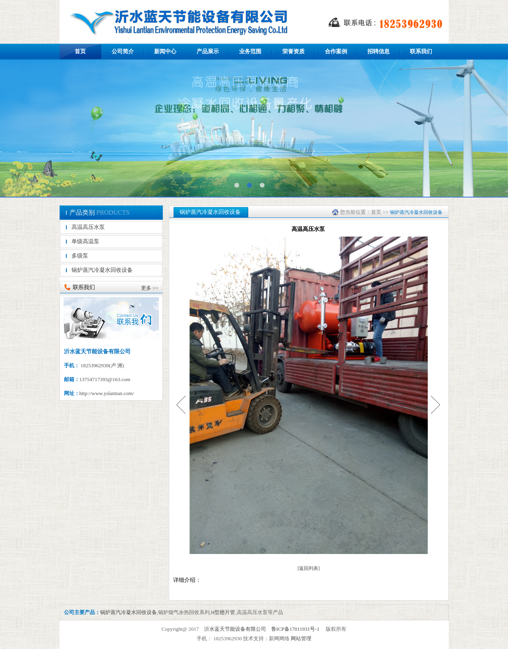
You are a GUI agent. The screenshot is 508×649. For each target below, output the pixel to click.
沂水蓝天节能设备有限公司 (235, 629)
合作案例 (336, 51)
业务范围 (250, 51)
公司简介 (123, 51)
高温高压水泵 (88, 227)
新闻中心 (165, 51)
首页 (80, 51)
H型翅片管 (223, 612)
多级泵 (79, 256)
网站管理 (301, 638)
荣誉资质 (293, 51)
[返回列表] (308, 568)
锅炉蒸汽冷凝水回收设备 (102, 270)
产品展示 (208, 51)
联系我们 (421, 51)
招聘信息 (378, 51)
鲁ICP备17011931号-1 (295, 629)
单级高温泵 (85, 241)
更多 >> (149, 288)
